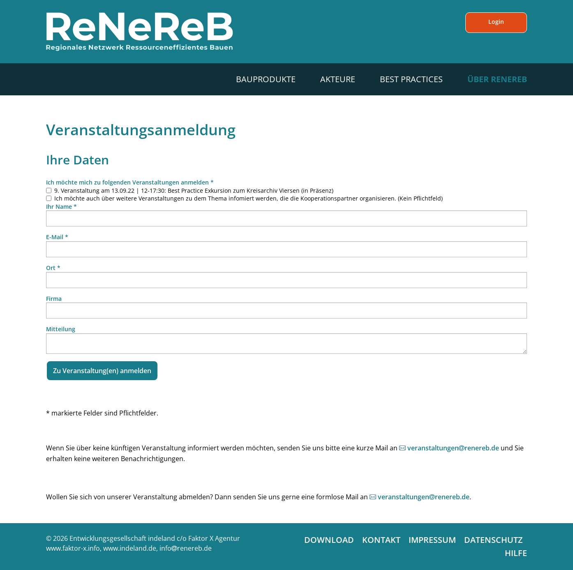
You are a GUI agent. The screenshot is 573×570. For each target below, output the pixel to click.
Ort (53, 268)
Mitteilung (60, 329)
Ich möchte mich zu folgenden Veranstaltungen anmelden (130, 182)
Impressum (432, 539)
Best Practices (411, 79)
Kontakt (381, 539)
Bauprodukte (266, 79)
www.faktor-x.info (73, 548)
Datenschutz (493, 539)
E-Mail (57, 237)
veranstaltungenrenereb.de (453, 447)
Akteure (337, 79)
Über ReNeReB (497, 79)
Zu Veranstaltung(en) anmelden (102, 370)
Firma (54, 298)
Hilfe (516, 552)
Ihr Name (61, 206)
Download (329, 539)
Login (496, 21)
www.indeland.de (129, 548)
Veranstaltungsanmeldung (141, 130)
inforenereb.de (185, 548)
